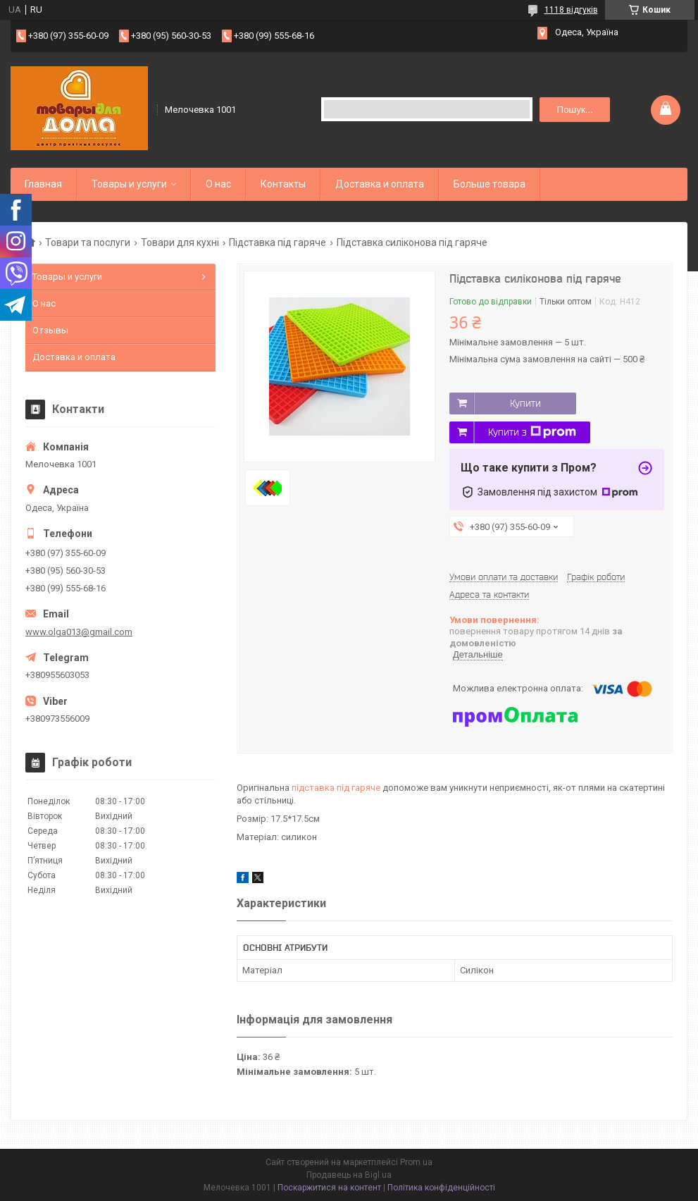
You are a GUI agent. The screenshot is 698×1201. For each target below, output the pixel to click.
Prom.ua (416, 1162)
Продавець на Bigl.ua (349, 1175)
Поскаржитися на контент (329, 1188)
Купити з (532, 432)
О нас (218, 184)
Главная (43, 184)
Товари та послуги (87, 242)
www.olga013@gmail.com (78, 632)
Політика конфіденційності (441, 1188)
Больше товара (489, 184)
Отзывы (50, 330)
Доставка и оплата (379, 184)
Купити (525, 403)
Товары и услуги (129, 184)
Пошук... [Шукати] (575, 109)
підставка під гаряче (336, 787)
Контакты (283, 184)
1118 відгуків (571, 10)
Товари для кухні (180, 242)
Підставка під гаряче (277, 242)
